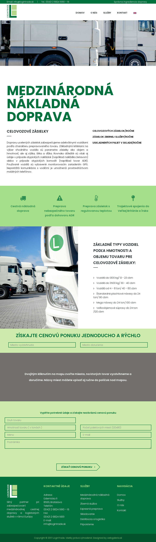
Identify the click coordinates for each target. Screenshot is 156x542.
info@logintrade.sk (24, 1)
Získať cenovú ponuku (78, 467)
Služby (107, 12)
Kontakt (122, 12)
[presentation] (78, 456)
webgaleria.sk (114, 537)
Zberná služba (88, 503)
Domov (80, 12)
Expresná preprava (91, 509)
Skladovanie (87, 514)
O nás (94, 12)
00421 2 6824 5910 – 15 (57, 1)
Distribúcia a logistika (92, 519)
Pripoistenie (87, 524)
